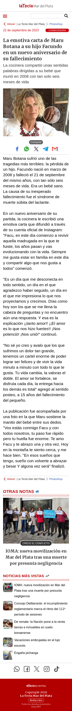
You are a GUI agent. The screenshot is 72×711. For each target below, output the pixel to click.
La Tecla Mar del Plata (31, 24)
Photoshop (56, 24)
